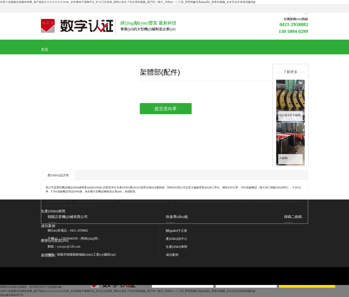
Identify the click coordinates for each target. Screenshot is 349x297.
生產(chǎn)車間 (176, 246)
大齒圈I (283, 158)
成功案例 (172, 254)
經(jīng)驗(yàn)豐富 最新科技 (148, 22)
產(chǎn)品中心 (176, 238)
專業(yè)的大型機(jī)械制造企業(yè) (147, 29)
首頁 (44, 49)
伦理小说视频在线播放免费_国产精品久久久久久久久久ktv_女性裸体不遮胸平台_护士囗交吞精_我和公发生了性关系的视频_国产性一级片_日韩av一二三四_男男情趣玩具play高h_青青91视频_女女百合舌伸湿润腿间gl (127, 2)
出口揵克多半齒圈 (289, 115)
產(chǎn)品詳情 (58, 175)
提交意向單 (165, 108)
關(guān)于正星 (176, 230)
